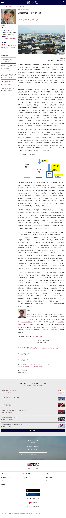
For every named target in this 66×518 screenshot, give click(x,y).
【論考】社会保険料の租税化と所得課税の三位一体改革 (33, 425)
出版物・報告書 (48, 477)
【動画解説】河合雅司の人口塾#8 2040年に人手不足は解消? (8, 90)
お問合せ (47, 480)
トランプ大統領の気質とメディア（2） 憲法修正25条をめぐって (8, 83)
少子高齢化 (33, 19)
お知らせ (3, 480)
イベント (25, 480)
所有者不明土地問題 (9, 6)
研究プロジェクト (27, 473)
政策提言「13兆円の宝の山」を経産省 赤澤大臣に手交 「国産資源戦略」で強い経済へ (8, 68)
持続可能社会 (26, 19)
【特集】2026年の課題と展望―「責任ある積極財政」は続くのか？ (33, 412)
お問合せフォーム (33, 454)
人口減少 (20, 19)
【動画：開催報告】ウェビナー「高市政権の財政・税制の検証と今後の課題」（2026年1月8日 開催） (41, 366)
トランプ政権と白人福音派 (8, 60)
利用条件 (25, 510)
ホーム (2, 6)
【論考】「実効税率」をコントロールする (41, 360)
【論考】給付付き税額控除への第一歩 (33, 419)
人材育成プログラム (5, 477)
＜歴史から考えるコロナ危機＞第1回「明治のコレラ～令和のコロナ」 (8, 75)
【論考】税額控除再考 (41, 371)
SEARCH (3, 484)
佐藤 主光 (4, 25)
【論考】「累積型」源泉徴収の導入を (41, 354)
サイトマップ (40, 510)
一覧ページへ (38, 336)
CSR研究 (25, 477)
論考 (19, 9)
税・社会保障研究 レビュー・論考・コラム (41, 348)
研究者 (46, 473)
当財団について (4, 473)
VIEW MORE (33, 430)
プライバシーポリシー (32, 510)
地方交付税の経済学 (27, 322)
